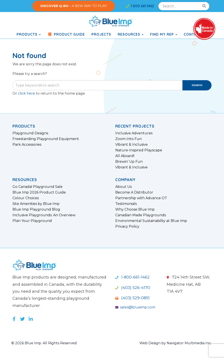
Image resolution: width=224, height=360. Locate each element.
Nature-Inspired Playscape (138, 150)
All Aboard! (124, 156)
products (29, 34)
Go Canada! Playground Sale (37, 187)
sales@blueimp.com (135, 307)
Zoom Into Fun (128, 139)
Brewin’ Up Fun (129, 161)
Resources (131, 34)
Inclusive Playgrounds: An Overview (43, 215)
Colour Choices (25, 198)
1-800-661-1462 (132, 277)
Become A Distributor (134, 192)
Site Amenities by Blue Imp (36, 204)
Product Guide (66, 34)
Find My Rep (163, 34)
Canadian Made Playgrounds (140, 215)
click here (26, 93)
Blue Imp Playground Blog (36, 209)
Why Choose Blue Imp (135, 209)
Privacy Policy (127, 226)
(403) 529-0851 (132, 298)
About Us (123, 187)
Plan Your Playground (32, 221)
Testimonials (126, 204)
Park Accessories (26, 144)
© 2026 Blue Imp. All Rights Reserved (44, 343)
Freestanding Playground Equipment (45, 139)
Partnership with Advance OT (141, 198)
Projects (101, 34)
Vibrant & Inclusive (131, 144)
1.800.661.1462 (140, 6)
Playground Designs (30, 133)
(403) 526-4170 (132, 287)
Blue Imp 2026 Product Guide (39, 192)
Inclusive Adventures (133, 133)
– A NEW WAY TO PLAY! (73, 6)
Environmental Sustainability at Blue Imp (151, 221)
